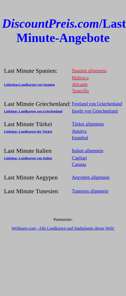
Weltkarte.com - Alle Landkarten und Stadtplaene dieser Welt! (63, 228)
